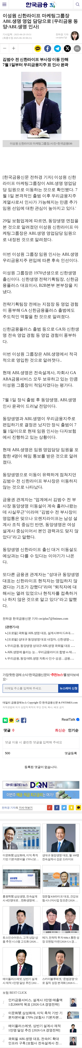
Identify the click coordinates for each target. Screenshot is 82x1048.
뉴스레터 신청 (69, 688)
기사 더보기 (26, 807)
